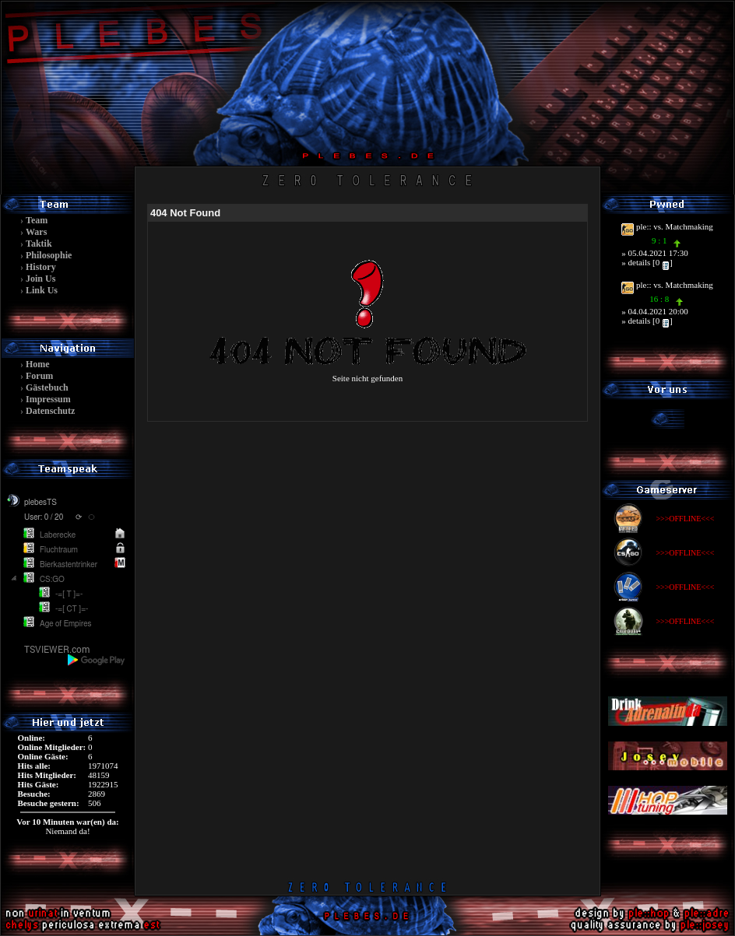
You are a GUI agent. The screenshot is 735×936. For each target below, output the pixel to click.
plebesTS (40, 503)
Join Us (40, 278)
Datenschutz (50, 410)
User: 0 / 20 (43, 517)
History (41, 266)
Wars (36, 231)
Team (36, 220)
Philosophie (49, 255)
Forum (39, 375)
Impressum (48, 399)
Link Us (42, 290)
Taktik (39, 243)
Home (38, 364)
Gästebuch (47, 387)
